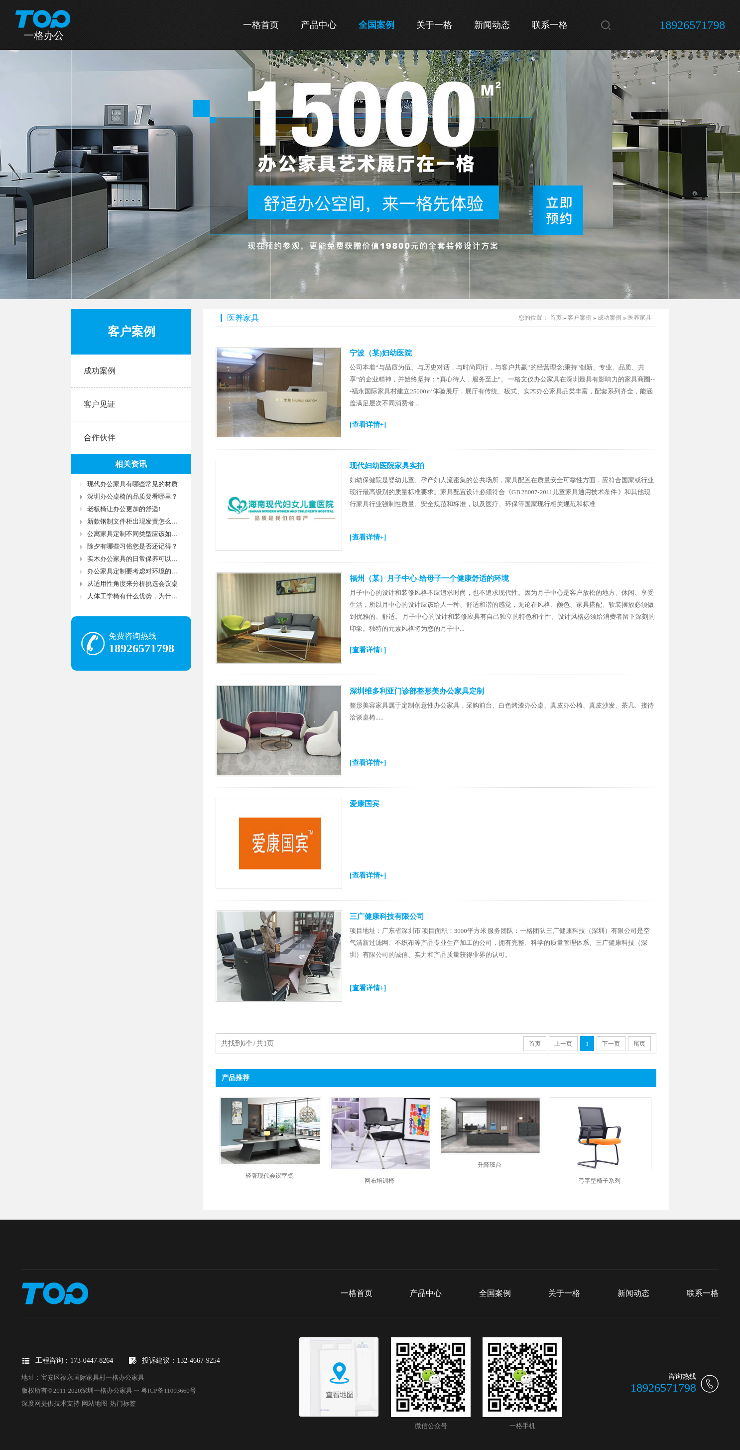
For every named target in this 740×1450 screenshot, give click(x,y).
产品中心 (319, 25)
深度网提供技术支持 (50, 1403)
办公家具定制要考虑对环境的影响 (135, 571)
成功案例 (100, 370)
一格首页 (261, 25)
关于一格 (434, 25)
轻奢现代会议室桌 (269, 1175)
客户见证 (100, 404)
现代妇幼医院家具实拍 (387, 466)
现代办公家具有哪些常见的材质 (132, 484)
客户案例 (580, 317)
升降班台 (489, 1164)
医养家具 (243, 318)
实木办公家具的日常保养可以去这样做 (142, 558)
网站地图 (95, 1403)
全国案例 (376, 25)
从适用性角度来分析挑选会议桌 (132, 583)
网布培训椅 (379, 1180)
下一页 (611, 1043)
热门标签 (123, 1403)
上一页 (563, 1043)
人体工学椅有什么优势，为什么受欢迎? (143, 596)
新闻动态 (492, 25)
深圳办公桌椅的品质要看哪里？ (132, 496)
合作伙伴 (100, 437)
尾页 (639, 1043)
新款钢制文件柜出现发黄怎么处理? (137, 521)
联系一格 (550, 25)
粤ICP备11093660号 (168, 1390)
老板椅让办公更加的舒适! (123, 509)
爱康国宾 (364, 804)
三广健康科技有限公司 (387, 916)
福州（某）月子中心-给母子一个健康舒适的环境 (429, 578)
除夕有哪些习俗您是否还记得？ (132, 546)
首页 (556, 317)
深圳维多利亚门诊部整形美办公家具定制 (417, 691)
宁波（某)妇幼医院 (381, 353)
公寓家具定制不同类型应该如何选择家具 (145, 534)
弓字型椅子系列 (599, 1180)
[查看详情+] (368, 424)
